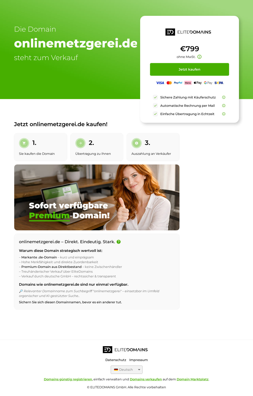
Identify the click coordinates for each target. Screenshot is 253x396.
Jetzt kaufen (189, 69)
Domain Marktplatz (193, 379)
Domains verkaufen (146, 379)
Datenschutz (115, 360)
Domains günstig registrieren (68, 379)
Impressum (138, 360)
